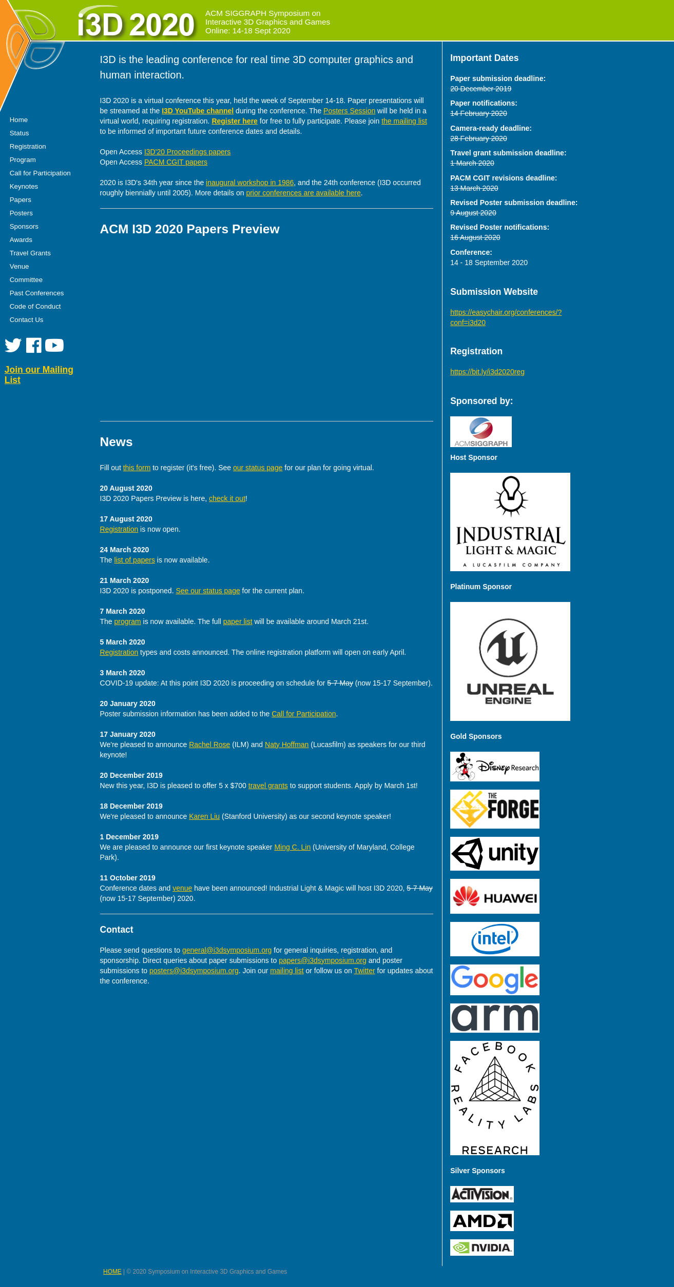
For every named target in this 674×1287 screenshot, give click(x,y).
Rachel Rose (209, 744)
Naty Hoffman (287, 744)
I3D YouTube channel (198, 111)
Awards (21, 240)
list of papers (134, 560)
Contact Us (27, 320)
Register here (234, 121)
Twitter (364, 971)
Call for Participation (40, 173)
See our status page (208, 591)
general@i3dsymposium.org (227, 950)
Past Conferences (37, 293)
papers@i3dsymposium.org (323, 960)
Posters (21, 213)
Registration (28, 146)
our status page (258, 468)
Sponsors (24, 226)
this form (137, 468)
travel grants (268, 785)
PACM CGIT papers (175, 162)
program (127, 621)
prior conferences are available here (303, 193)
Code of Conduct (35, 306)
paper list (238, 621)
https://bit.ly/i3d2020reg (487, 372)
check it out (227, 498)
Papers (20, 200)
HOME (112, 1271)
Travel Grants (30, 253)
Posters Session (349, 111)
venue (182, 888)
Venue (19, 266)
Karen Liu (204, 816)
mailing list (286, 971)
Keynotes (24, 186)
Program (23, 160)
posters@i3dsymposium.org (194, 971)
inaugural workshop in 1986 (250, 182)
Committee (26, 280)
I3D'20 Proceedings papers (187, 152)
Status (19, 133)
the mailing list (404, 121)
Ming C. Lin (292, 847)
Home (19, 120)
